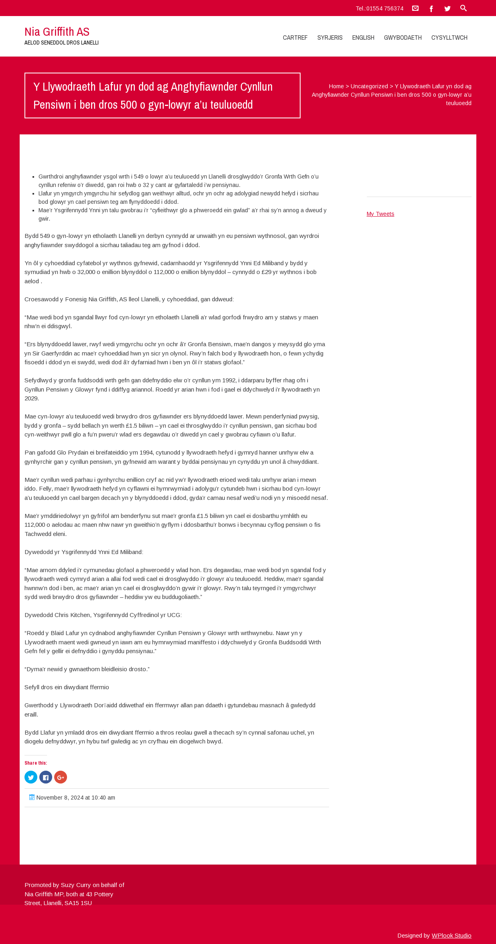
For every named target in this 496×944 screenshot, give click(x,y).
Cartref (295, 37)
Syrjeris (330, 37)
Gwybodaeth (403, 37)
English (363, 37)
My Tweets (380, 214)
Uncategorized (369, 86)
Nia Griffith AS (56, 31)
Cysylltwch (449, 37)
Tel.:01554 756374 (379, 8)
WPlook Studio (452, 935)
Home (336, 86)
